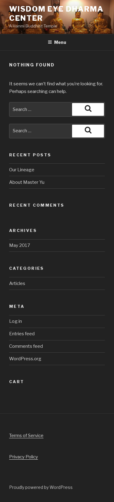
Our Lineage (21, 170)
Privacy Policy (23, 457)
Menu (57, 42)
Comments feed (26, 346)
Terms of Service (26, 435)
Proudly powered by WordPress (41, 487)
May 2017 (19, 245)
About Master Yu (26, 182)
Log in (15, 321)
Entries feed (22, 333)
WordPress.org (25, 358)
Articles (17, 283)
